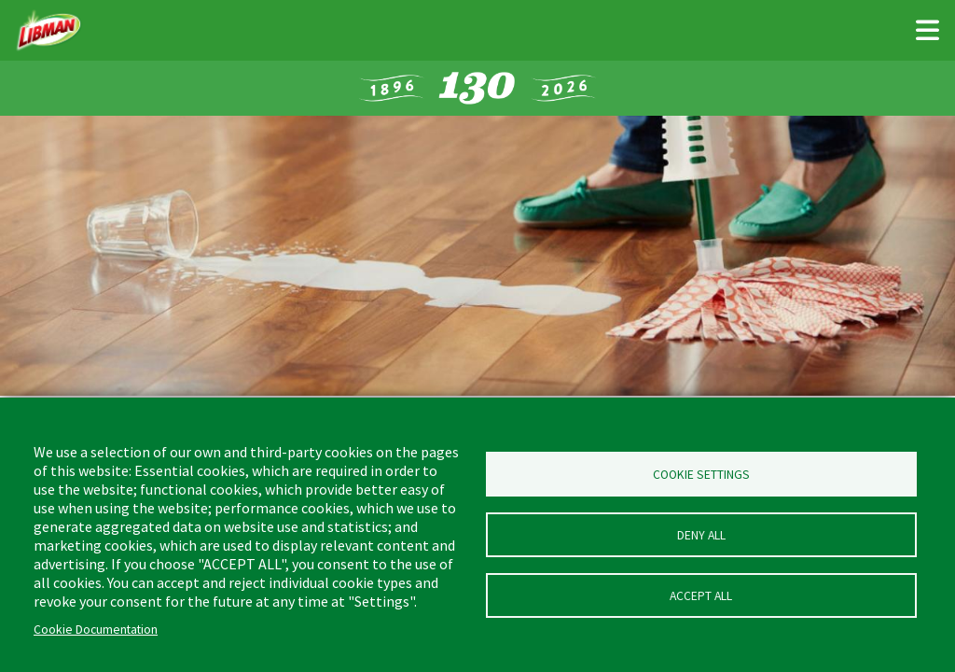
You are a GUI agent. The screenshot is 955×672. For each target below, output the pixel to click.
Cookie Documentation (96, 629)
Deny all (701, 535)
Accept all (701, 596)
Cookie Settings (701, 475)
